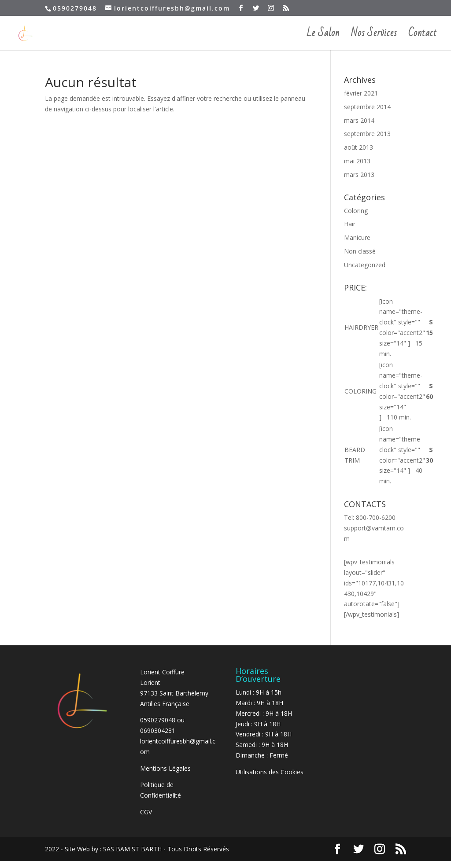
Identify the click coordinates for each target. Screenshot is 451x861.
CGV (146, 812)
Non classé (360, 251)
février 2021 (361, 93)
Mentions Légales (165, 768)
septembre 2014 (367, 107)
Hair (349, 224)
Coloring (356, 210)
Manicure (357, 237)
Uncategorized (364, 265)
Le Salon (323, 36)
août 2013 (358, 147)
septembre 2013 (367, 133)
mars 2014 (359, 120)
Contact (422, 36)
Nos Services (374, 36)
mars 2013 (359, 174)
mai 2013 (357, 161)
